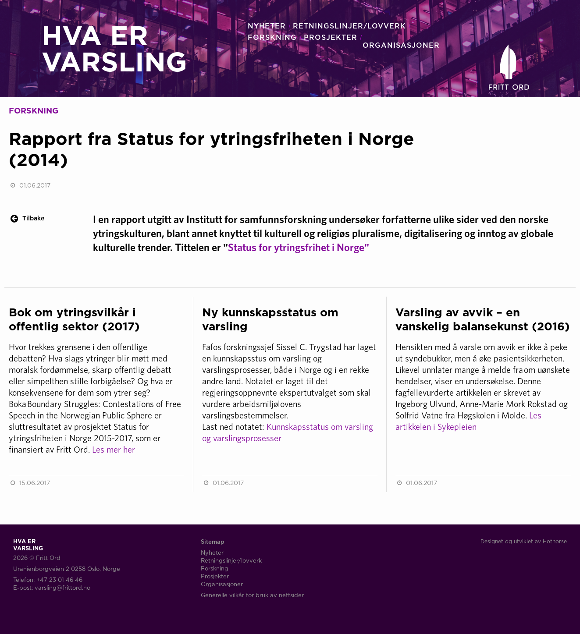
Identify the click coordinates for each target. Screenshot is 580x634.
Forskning (214, 568)
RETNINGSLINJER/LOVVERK (349, 26)
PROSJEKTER (330, 37)
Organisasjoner (222, 584)
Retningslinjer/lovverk (231, 560)
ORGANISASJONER (401, 45)
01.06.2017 (34, 185)
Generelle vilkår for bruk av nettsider (252, 595)
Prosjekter (215, 576)
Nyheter (212, 552)
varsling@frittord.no (62, 587)
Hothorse (555, 541)
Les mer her (113, 449)
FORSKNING (272, 37)
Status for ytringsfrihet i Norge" (299, 247)
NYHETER (267, 26)
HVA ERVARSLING (114, 48)
